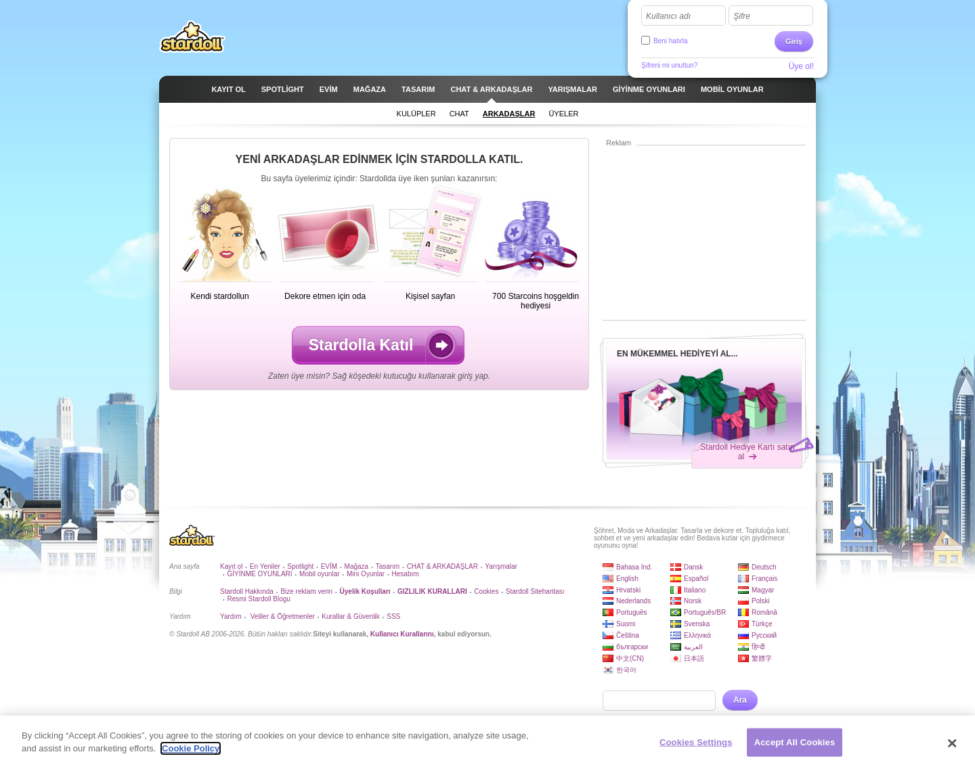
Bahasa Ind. (634, 567)
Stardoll (192, 36)
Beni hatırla (670, 41)
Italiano (695, 590)
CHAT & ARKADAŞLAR (442, 566)
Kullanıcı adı (668, 16)
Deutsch (764, 567)
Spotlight (300, 566)
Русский (764, 635)
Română (764, 612)
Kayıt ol (231, 566)
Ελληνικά (697, 635)
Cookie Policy (190, 750)
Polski (761, 601)
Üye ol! (801, 66)
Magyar (763, 590)
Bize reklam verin (306, 591)
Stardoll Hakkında (247, 591)
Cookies (486, 591)
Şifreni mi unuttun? (669, 65)
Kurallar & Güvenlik (351, 616)
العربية (693, 647)
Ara (740, 700)
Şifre (741, 16)
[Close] (953, 745)
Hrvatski (628, 590)
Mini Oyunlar (366, 574)
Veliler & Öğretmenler (281, 616)
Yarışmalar (501, 566)
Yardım (231, 616)
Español (696, 578)
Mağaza (357, 566)
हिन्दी (758, 647)
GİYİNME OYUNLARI (259, 574)
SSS (393, 616)
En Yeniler (265, 566)
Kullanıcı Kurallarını (402, 634)
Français (764, 578)
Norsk (692, 601)
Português (631, 612)
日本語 (694, 658)
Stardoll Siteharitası (535, 591)
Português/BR (705, 612)
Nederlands (633, 601)
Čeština (627, 635)
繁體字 (762, 658)
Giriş (793, 41)
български (632, 647)
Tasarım (388, 566)
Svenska (697, 624)
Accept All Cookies (795, 743)
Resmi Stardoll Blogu (258, 599)
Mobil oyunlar (319, 574)
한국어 (626, 670)
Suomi (625, 624)
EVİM (329, 566)
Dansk (693, 567)
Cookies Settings (696, 743)
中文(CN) (630, 658)
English (627, 578)
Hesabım (405, 574)
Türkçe (762, 624)
